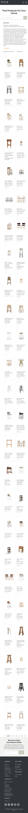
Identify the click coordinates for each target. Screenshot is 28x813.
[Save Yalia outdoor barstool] (17, 596)
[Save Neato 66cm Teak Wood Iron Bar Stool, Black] (17, 328)
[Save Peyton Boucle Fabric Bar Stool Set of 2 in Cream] (5, 191)
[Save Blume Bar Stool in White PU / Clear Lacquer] (5, 707)
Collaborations (8, 788)
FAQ (16, 776)
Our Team (6, 766)
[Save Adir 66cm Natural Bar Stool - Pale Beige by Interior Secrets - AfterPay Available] (5, 218)
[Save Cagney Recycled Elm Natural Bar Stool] (17, 245)
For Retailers (18, 764)
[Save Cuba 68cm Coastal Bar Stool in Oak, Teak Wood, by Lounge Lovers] (17, 273)
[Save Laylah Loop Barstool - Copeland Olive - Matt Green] (5, 55)
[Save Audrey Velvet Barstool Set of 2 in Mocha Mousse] (5, 570)
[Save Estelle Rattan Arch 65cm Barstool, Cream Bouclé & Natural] (5, 109)
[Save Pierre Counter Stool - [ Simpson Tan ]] (5, 245)
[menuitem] (23, 2)
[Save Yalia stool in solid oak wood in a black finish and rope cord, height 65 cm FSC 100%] (17, 163)
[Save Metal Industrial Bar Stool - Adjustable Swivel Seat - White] (5, 381)
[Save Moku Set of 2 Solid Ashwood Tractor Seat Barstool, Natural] (17, 301)
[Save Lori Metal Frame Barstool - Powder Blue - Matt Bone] (5, 408)
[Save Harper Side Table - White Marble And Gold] (17, 354)
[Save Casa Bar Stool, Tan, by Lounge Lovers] (17, 135)
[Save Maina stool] (17, 570)
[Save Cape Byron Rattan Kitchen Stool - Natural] (5, 135)
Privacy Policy (7, 773)
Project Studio (18, 769)
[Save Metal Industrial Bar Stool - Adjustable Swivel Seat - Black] (17, 381)
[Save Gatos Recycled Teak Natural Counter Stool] (5, 651)
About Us (6, 764)
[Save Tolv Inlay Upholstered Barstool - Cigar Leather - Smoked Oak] (5, 462)
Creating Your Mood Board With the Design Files (8, 794)
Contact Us (7, 801)
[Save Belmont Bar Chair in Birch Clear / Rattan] (5, 273)
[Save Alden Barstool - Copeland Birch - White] (17, 462)
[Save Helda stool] (17, 109)
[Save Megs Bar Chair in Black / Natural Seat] (5, 82)
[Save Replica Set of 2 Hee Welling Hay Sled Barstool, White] (5, 328)
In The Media (7, 771)
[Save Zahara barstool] (5, 596)
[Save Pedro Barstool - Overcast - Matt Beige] (5, 623)
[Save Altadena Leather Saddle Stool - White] (5, 679)
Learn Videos (18, 774)
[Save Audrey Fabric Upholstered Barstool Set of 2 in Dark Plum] (17, 218)
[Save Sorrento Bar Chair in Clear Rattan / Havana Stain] (17, 55)
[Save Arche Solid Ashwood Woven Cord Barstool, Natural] (17, 82)
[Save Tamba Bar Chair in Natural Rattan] (5, 301)
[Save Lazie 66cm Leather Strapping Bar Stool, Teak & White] (5, 354)
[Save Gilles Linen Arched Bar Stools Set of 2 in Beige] (17, 191)
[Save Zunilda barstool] (5, 489)
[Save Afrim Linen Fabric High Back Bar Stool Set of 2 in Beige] (17, 436)
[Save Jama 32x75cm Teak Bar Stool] (17, 679)
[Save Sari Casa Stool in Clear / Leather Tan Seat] (5, 436)
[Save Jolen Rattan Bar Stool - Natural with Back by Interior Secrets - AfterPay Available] (5, 163)
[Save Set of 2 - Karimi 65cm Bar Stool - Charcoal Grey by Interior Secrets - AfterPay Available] (17, 408)
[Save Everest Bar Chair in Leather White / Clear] (17, 707)
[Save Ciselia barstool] (5, 516)
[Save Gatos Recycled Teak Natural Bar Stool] (17, 623)
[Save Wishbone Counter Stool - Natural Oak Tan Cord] (17, 651)
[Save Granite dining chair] (17, 489)
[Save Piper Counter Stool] (17, 542)
